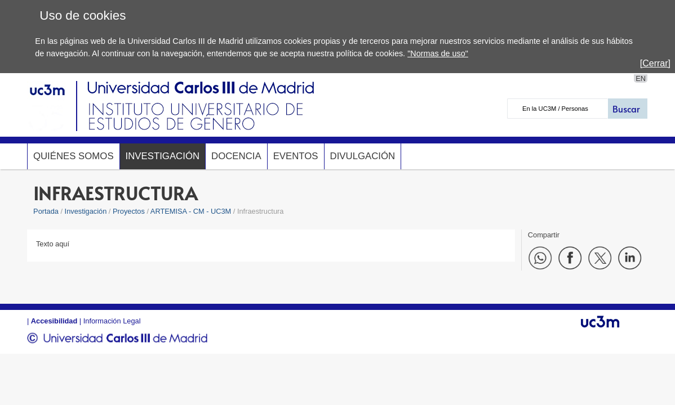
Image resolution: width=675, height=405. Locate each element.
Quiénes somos (73, 156)
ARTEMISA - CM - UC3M (190, 211)
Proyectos (129, 211)
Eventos (295, 156)
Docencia (236, 156)
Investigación (162, 156)
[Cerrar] (655, 63)
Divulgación (363, 156)
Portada (46, 211)
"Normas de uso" (437, 53)
